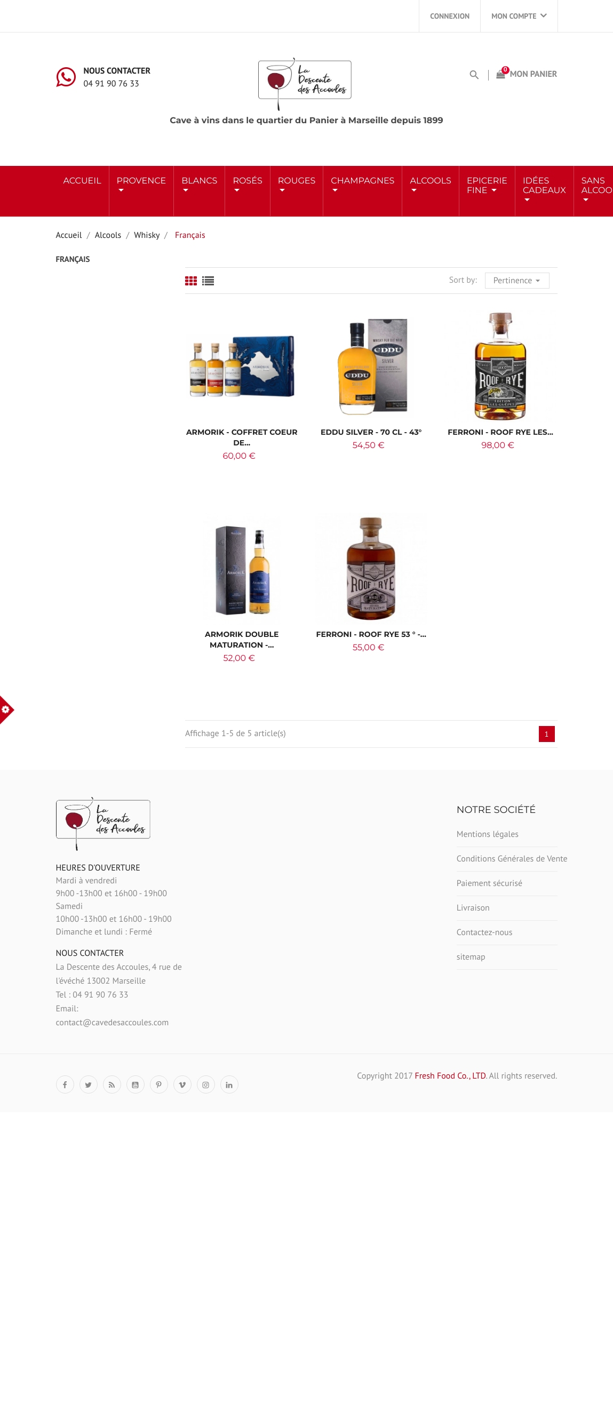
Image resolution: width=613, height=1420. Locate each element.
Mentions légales (488, 834)
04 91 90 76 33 (111, 83)
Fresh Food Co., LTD (450, 1076)
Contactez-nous (485, 932)
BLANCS (199, 181)
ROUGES (297, 181)
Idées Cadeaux (544, 186)
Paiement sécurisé (489, 883)
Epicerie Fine (487, 186)
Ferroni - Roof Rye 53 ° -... (371, 634)
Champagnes (362, 181)
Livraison (473, 908)
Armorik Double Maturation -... (241, 639)
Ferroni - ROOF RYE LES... (500, 432)
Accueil (82, 181)
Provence (141, 181)
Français (73, 259)
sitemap (471, 957)
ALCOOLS (430, 181)
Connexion (449, 16)
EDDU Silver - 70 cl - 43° (371, 432)
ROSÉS (247, 181)
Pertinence (518, 279)
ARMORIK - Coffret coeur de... (242, 437)
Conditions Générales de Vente (507, 859)
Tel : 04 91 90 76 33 (92, 995)
